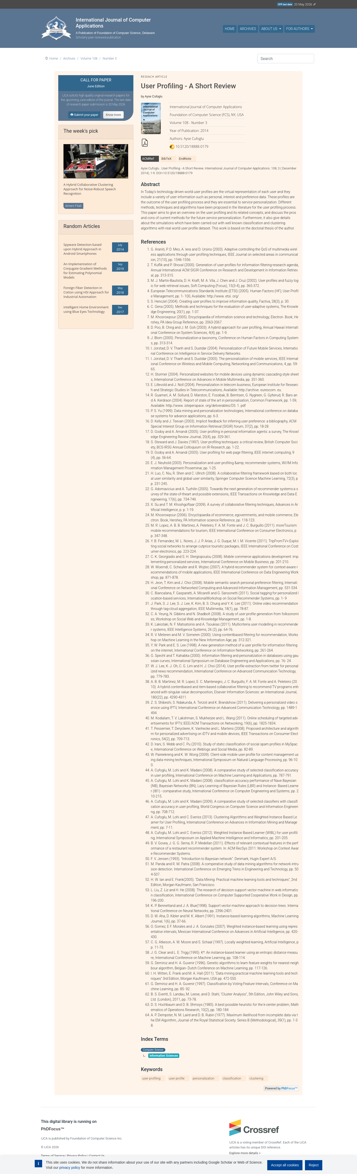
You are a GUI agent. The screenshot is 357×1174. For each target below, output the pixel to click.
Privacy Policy (77, 1156)
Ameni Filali (73, 206)
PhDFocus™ (52, 1129)
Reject (314, 1165)
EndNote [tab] (185, 158)
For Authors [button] (298, 29)
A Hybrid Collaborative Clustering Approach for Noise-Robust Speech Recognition (89, 189)
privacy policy (69, 1168)
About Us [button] (269, 29)
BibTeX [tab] (166, 158)
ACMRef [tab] (148, 158)
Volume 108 (89, 58)
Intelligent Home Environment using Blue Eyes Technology (86, 309)
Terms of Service (53, 1156)
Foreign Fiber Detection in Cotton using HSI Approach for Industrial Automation (86, 292)
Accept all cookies (285, 1165)
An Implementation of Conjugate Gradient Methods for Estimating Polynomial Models (85, 271)
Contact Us (96, 1156)
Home (230, 29)
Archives (248, 29)
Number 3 (110, 58)
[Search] (285, 58)
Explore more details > (245, 1153)
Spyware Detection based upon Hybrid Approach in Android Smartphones (82, 249)
